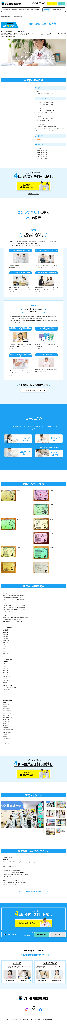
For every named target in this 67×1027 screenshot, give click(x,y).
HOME (2, 16)
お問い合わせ (57, 934)
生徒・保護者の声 (35, 9)
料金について (26, 9)
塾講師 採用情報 (48, 1019)
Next (42, 818)
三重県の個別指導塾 (15, 16)
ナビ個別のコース (6, 9)
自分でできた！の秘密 (17, 9)
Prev (2, 818)
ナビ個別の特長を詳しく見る (33, 390)
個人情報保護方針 (24, 1019)
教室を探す (7, 16)
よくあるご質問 (4, 1019)
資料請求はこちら (33, 193)
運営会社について (37, 1019)
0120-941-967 (38, 139)
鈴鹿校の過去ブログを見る (33, 891)
